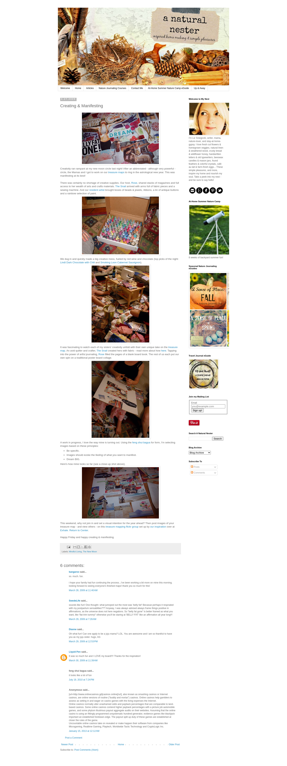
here (163, 350)
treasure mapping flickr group (122, 526)
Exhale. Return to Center (74, 530)
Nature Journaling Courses (112, 88)
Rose (134, 182)
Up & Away (199, 88)
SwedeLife (74, 600)
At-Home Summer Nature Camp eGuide (168, 88)
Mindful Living (75, 551)
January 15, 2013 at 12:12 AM (84, 731)
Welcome (65, 88)
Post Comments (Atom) (86, 750)
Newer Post (67, 744)
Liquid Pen (75, 652)
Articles (90, 88)
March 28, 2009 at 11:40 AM (83, 590)
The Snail (120, 186)
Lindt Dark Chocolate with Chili (77, 262)
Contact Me (137, 88)
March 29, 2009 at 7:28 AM (82, 619)
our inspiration (158, 526)
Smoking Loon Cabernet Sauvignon (120, 262)
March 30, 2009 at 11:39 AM (83, 660)
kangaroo (74, 572)
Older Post (174, 744)
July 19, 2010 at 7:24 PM (81, 679)
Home (78, 88)
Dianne (73, 629)
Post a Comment (73, 737)
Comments (198, 472)
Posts (195, 467)
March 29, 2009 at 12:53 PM (83, 641)
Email (194, 402)
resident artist (96, 190)
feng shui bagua (141, 442)
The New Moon (90, 551)
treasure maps (116, 172)
